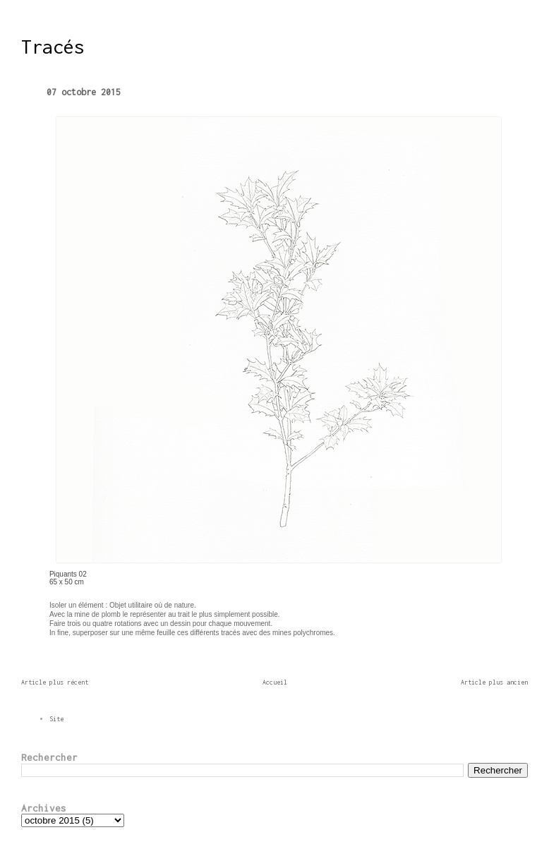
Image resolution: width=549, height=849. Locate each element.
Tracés (53, 46)
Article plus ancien (494, 682)
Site (56, 719)
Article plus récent (54, 682)
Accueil (275, 682)
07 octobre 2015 (84, 92)
